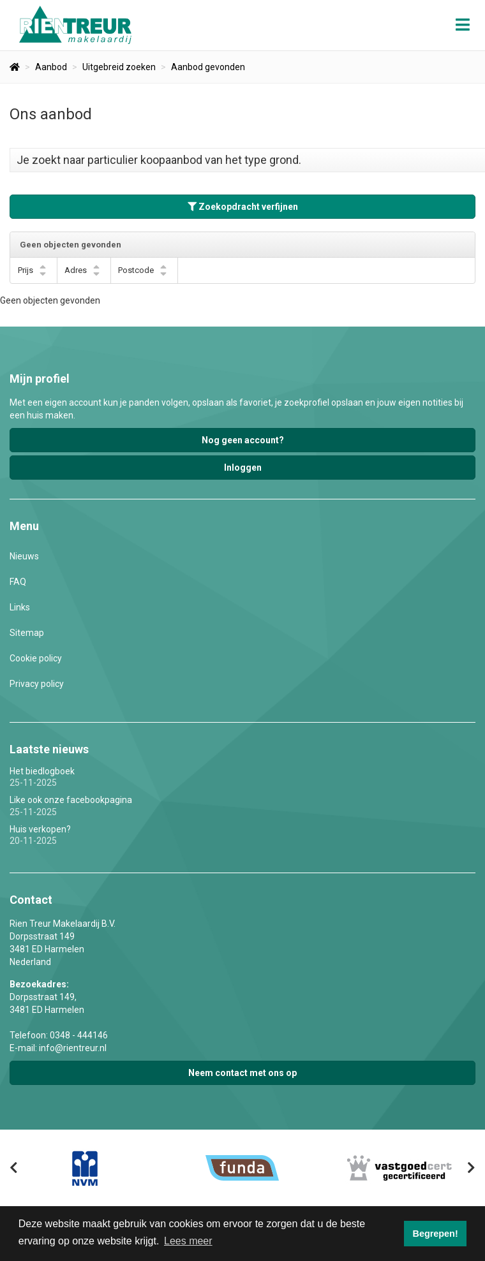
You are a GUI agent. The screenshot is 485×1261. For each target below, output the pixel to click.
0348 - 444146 (79, 1035)
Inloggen (243, 467)
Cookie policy (36, 658)
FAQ (18, 582)
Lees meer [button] (188, 1240)
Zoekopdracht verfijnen (243, 207)
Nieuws (24, 556)
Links (20, 607)
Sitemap (27, 633)
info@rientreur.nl (73, 1048)
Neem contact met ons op (242, 1073)
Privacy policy (37, 684)
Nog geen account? (243, 440)
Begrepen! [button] (435, 1233)
